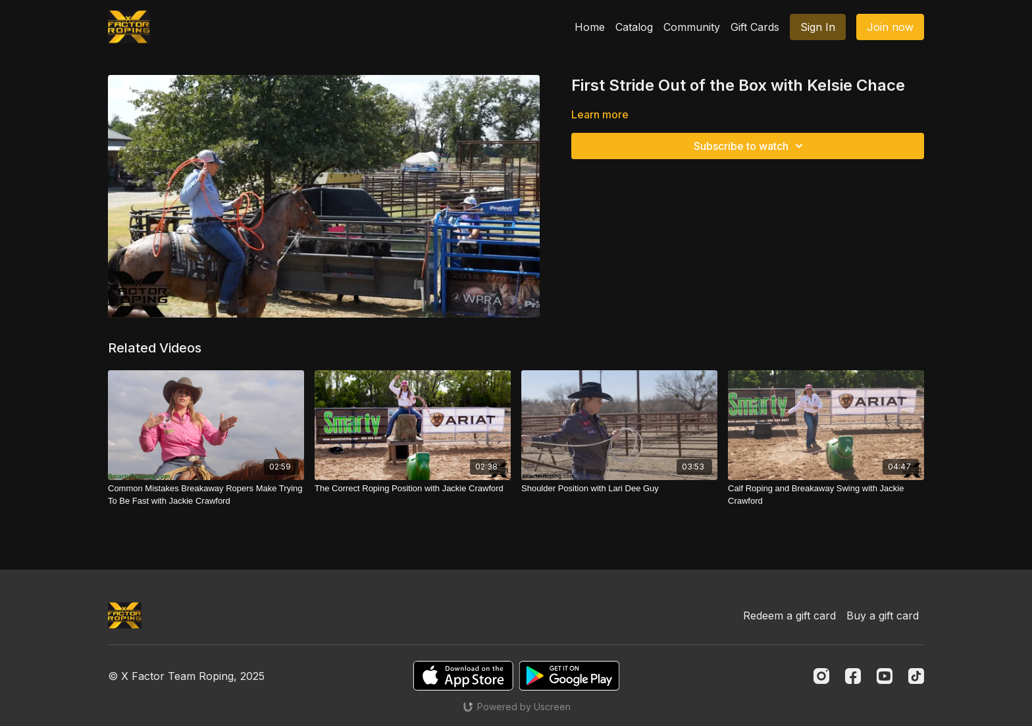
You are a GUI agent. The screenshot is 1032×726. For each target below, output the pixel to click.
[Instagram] (821, 676)
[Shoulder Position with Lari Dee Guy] (619, 488)
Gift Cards (755, 27)
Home (590, 27)
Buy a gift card (882, 615)
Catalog (634, 27)
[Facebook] (853, 676)
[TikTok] (916, 676)
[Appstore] (463, 675)
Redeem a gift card (789, 615)
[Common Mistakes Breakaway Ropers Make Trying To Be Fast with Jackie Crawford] (206, 495)
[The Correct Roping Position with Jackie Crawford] (413, 488)
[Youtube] (884, 676)
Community (691, 27)
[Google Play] (569, 675)
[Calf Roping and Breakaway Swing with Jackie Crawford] (826, 495)
